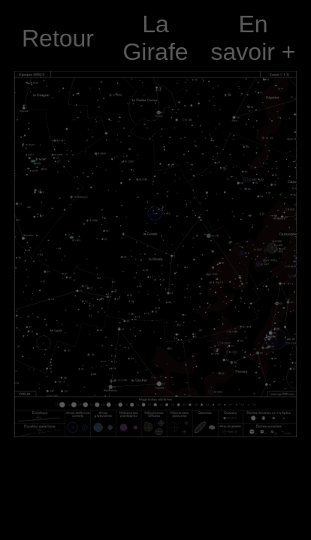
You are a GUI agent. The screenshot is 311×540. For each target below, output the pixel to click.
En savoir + (253, 37)
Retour (58, 38)
